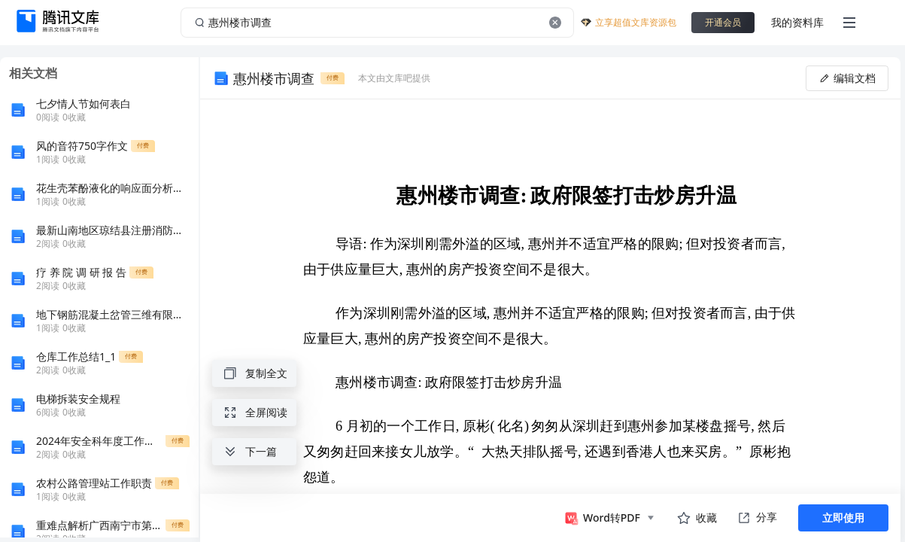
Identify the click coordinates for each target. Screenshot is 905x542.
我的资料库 (797, 22)
